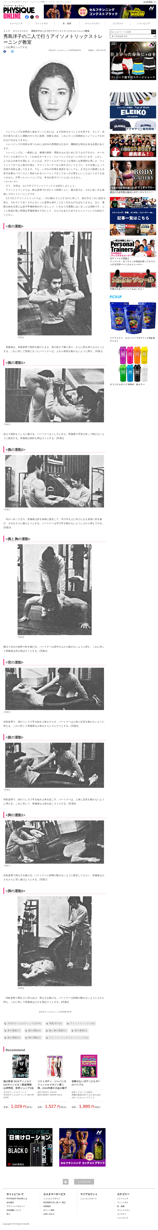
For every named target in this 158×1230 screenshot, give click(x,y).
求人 (8, 1214)
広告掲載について (13, 1210)
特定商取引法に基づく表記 (54, 1202)
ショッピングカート (88, 1199)
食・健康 (67, 23)
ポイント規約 (48, 1210)
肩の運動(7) (13, 1030)
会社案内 (10, 1202)
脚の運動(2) (34, 1037)
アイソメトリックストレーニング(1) (68, 1037)
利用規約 (47, 1206)
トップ (6, 31)
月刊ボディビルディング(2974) (24, 1023)
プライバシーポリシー (15, 1206)
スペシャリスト (92, 23)
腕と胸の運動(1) (58, 1030)
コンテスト (117, 23)
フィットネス (41, 23)
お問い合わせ (48, 1214)
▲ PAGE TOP (84, 1182)
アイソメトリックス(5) (82, 1023)
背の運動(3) (81, 1030)
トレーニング (16, 23)
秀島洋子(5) (55, 1023)
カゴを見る (149, 1)
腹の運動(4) (13, 1037)
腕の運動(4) (34, 1030)
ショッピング (143, 23)
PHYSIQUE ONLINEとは (16, 1199)
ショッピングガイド (51, 1199)
